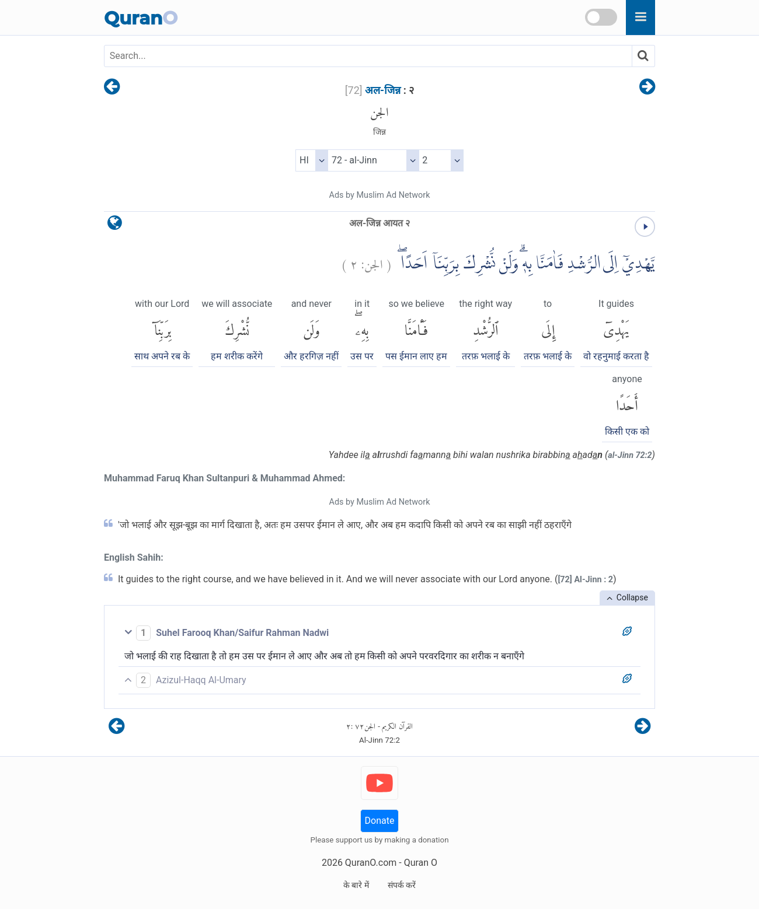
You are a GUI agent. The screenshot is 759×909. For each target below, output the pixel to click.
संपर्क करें (402, 885)
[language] (115, 225)
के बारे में (356, 885)
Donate (380, 820)
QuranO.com (370, 862)
